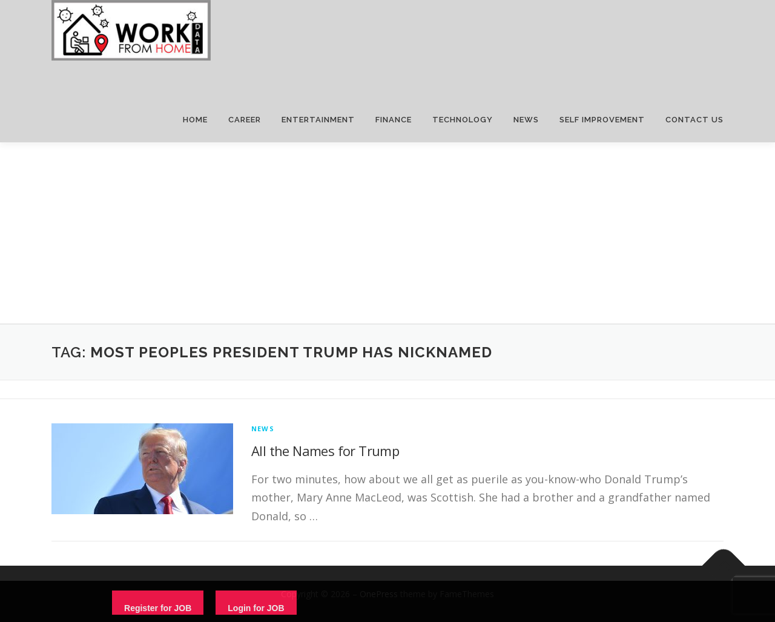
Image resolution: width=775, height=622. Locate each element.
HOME (195, 119)
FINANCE (393, 119)
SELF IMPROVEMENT (602, 119)
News (262, 428)
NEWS (526, 119)
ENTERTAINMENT (318, 119)
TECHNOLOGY (462, 119)
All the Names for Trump (325, 451)
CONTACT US (694, 119)
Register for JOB (157, 608)
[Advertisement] (387, 233)
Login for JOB (256, 608)
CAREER (244, 119)
